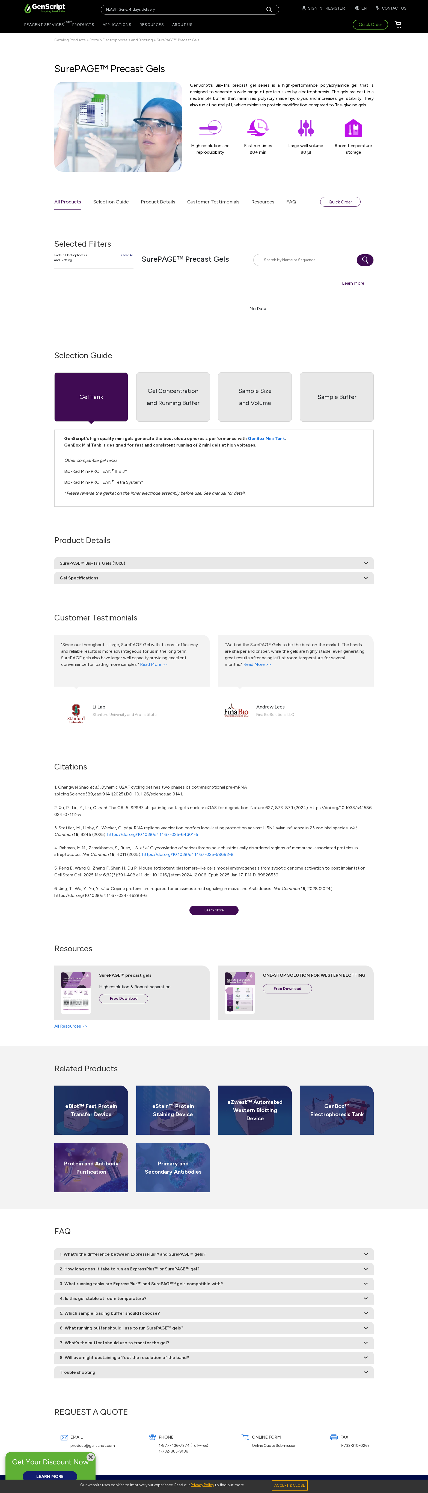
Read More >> (154, 664)
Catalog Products (70, 40)
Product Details (158, 202)
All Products (67, 202)
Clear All (127, 255)
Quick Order (340, 202)
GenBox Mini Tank (266, 438)
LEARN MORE (50, 1476)
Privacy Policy (202, 1485)
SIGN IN (311, 8)
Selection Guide (111, 202)
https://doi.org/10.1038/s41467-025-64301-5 (152, 834)
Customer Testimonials (213, 202)
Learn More (353, 283)
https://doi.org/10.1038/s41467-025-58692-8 (188, 854)
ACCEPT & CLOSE (289, 1485)
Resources (262, 202)
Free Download (124, 998)
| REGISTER (334, 8)
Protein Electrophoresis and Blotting (121, 40)
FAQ (291, 202)
